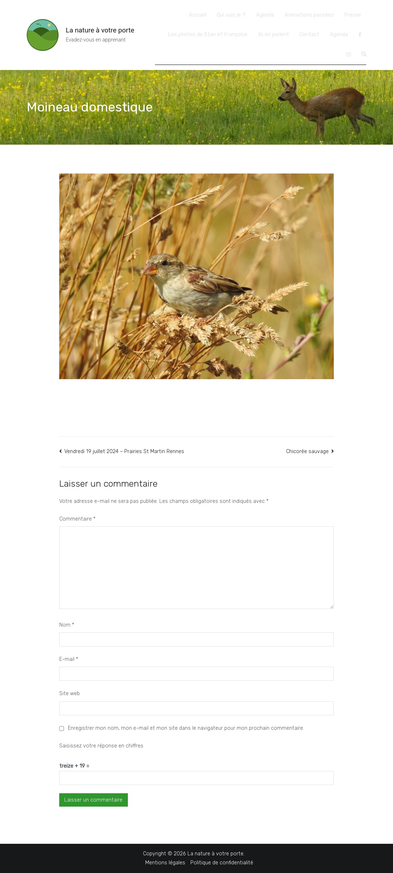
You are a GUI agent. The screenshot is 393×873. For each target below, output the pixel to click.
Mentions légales (165, 863)
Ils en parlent (273, 34)
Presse (352, 15)
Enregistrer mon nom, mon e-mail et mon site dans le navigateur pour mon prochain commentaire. (186, 728)
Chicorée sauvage (307, 451)
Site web (69, 693)
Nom (66, 625)
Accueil (197, 15)
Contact (309, 34)
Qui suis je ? (231, 15)
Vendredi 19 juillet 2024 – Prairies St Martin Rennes (124, 451)
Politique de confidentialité (221, 863)
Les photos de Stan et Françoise (207, 34)
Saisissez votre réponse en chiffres (101, 746)
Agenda (265, 15)
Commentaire (77, 519)
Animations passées (309, 15)
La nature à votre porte (100, 30)
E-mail (68, 659)
